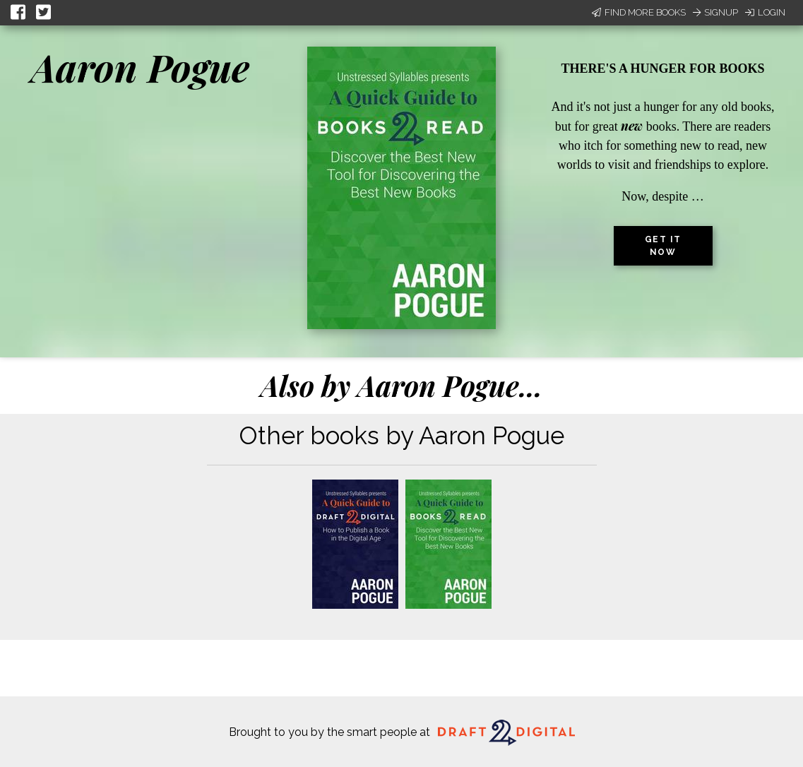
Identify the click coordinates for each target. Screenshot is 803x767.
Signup (715, 12)
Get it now (663, 245)
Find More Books (639, 12)
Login (765, 12)
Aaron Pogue (140, 67)
